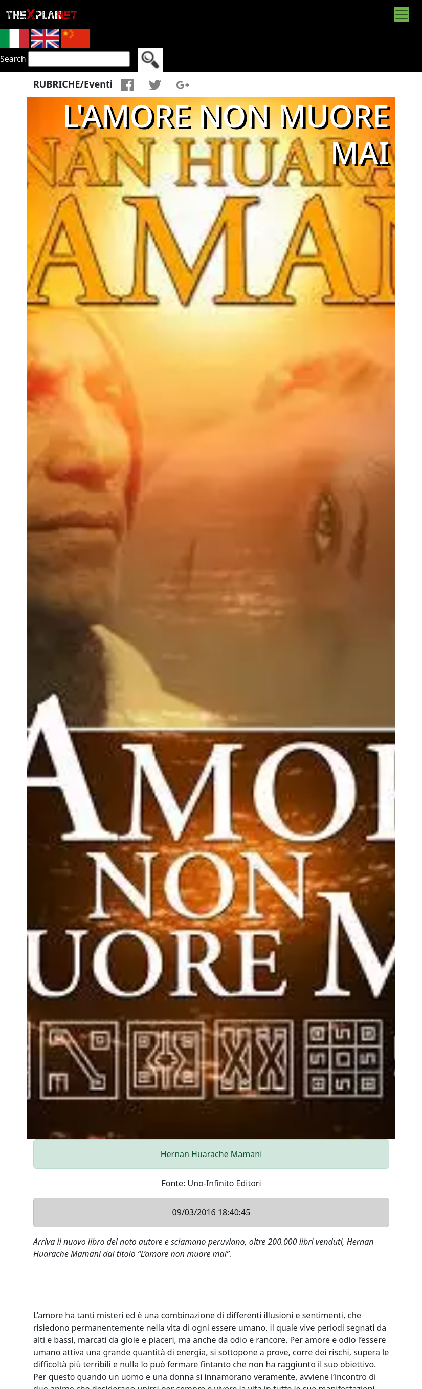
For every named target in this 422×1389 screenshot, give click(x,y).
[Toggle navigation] (401, 14)
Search (13, 59)
